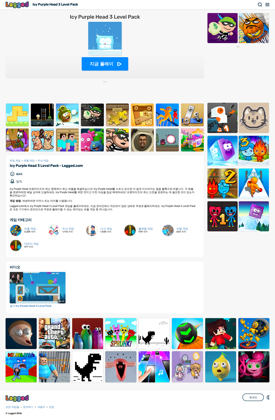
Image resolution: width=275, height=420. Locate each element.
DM (268, 397)
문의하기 (28, 407)
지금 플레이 (101, 63)
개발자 (41, 407)
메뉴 (267, 4)
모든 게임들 (12, 407)
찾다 (260, 4)
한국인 (253, 397)
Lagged (18, 4)
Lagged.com (18, 398)
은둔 (51, 407)
